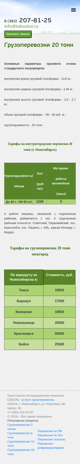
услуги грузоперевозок (38, 400)
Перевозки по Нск (50, 435)
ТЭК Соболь (24, 8)
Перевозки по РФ (50, 431)
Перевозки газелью (51, 439)
